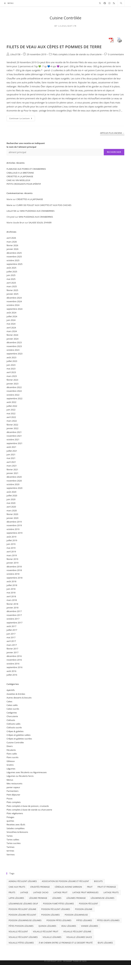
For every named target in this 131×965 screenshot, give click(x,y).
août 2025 (11, 267)
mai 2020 (11, 503)
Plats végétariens (15, 813)
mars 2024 (12, 331)
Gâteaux (11, 761)
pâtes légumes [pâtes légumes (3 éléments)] (84, 920)
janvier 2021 (12, 473)
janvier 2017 (12, 652)
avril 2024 (11, 327)
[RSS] (114, 3)
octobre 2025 (13, 260)
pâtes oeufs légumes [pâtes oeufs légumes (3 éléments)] (108, 920)
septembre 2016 (14, 667)
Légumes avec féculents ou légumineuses (27, 772)
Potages (10, 817)
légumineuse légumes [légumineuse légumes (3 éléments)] (102, 898)
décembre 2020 (14, 476)
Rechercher (114, 152)
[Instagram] (109, 3)
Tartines (10, 847)
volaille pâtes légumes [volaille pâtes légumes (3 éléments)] (21, 942)
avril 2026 (11, 237)
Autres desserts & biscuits (19, 697)
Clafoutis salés (13, 723)
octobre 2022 (13, 394)
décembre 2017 (14, 611)
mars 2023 (12, 376)
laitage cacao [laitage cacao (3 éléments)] (41, 892)
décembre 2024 (14, 297)
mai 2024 (11, 323)
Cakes (9, 701)
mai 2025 (11, 279)
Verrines (11, 854)
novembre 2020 (14, 480)
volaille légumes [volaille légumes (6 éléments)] (52, 937)
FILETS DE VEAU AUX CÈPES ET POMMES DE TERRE (54, 46)
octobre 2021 (13, 439)
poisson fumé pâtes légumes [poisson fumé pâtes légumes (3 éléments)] (58, 903)
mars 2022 (12, 420)
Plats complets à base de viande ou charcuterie (77, 54)
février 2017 (12, 648)
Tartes (10, 835)
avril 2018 (11, 596)
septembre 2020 (14, 488)
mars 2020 (12, 510)
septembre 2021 (14, 443)
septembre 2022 (14, 398)
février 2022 (12, 424)
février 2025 (12, 290)
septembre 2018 (14, 577)
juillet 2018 (12, 585)
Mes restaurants (14, 783)
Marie (9, 205)
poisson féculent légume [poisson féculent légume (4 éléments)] (22, 909)
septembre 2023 (14, 353)
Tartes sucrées (14, 843)
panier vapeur (13, 787)
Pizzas (9, 798)
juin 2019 (11, 544)
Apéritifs (11, 690)
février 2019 (12, 559)
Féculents (11, 750)
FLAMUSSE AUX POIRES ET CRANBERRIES (26, 168)
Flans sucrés (12, 757)
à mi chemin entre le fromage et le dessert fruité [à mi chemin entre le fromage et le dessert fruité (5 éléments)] (66, 942)
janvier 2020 (12, 518)
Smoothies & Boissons (17, 832)
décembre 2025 (14, 252)
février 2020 (12, 514)
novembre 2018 (14, 570)
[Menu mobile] (9, 3)
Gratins (10, 764)
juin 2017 (11, 633)
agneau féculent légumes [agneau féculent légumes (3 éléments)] (23, 881)
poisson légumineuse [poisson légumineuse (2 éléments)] (76, 914)
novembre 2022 (14, 391)
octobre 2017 (13, 618)
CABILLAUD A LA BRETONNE (20, 172)
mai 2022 (11, 413)
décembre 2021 (14, 432)
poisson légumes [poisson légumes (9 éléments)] (50, 914)
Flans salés (12, 753)
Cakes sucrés (13, 708)
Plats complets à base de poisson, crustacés (28, 806)
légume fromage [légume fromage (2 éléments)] (38, 898)
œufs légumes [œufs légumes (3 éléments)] (105, 942)
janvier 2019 (12, 562)
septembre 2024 (14, 308)
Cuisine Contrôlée (65, 17)
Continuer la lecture (22, 119)
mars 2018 (12, 600)
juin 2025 (11, 275)
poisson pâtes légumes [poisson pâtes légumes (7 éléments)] (58, 920)
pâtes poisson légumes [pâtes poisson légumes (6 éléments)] (21, 926)
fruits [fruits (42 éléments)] (12, 892)
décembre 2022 (14, 387)
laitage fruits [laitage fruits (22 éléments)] (111, 892)
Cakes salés (12, 705)
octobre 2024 (13, 305)
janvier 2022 (12, 428)
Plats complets (14, 802)
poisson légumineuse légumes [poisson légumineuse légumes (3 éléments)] (25, 920)
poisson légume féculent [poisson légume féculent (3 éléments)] (22, 914)
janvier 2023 (12, 383)
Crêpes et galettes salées (18, 735)
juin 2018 (11, 588)
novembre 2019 (14, 525)
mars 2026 (12, 241)
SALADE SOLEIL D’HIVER (40, 222)
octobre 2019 (13, 529)
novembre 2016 (14, 659)
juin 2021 (11, 454)
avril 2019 (11, 551)
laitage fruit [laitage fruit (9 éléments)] (60, 892)
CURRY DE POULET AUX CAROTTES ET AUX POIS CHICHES (43, 205)
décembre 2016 (14, 656)
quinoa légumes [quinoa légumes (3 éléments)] (47, 926)
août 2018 (11, 581)
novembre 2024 (14, 301)
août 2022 (11, 402)
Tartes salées (13, 839)
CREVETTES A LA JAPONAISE (20, 176)
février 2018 (12, 603)
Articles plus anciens (112, 133)
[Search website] (121, 3)
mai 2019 (11, 547)
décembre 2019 (14, 521)
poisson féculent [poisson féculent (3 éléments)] (88, 903)
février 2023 (12, 379)
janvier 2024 (12, 338)
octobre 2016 (13, 663)
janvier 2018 (12, 607)
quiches (10, 820)
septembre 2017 (14, 622)
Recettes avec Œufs (16, 824)
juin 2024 (11, 320)
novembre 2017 (14, 615)
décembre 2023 (14, 342)
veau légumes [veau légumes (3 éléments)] (68, 926)
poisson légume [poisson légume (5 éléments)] (83, 909)
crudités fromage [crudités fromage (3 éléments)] (40, 887)
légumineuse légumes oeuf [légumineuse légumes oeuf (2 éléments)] (23, 903)
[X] (100, 3)
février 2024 (12, 334)
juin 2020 (11, 499)
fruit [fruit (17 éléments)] (89, 887)
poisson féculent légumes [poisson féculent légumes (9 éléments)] (55, 909)
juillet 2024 (12, 316)
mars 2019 (12, 555)
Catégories (12, 712)
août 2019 (11, 536)
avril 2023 (11, 372)
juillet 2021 (12, 450)
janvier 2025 (12, 293)
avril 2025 (11, 282)
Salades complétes (16, 828)
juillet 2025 (12, 271)
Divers (10, 746)
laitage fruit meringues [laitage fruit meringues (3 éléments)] (86, 892)
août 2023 (11, 357)
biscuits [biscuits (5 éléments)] (98, 881)
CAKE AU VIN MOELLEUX (18, 180)
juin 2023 (11, 364)
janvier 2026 (12, 249)
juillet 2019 (12, 540)
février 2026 (12, 245)
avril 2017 (11, 641)
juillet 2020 (12, 495)
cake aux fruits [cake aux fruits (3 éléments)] (17, 887)
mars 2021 (12, 465)
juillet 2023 (12, 361)
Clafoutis (11, 720)
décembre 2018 (14, 566)
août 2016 (11, 671)
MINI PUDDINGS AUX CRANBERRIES (37, 210)
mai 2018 (11, 592)
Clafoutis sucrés (14, 727)
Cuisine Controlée (15, 742)
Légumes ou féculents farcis (20, 776)
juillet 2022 (12, 406)
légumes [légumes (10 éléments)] (56, 898)
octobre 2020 (13, 484)
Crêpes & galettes (15, 731)
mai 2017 (11, 637)
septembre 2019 (14, 532)
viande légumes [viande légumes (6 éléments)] (89, 926)
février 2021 (12, 469)
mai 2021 (11, 458)
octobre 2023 (13, 349)
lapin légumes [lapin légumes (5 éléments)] (16, 898)
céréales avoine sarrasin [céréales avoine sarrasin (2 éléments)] (68, 887)
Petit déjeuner (13, 794)
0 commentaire (116, 54)
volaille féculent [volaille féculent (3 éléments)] (18, 931)
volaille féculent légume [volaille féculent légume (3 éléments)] (77, 931)
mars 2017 (12, 644)
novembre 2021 (14, 435)
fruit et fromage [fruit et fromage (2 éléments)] (107, 887)
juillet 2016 (12, 674)
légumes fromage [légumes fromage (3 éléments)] (76, 898)
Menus (10, 779)
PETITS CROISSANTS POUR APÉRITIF (24, 183)
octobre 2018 (13, 573)
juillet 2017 (12, 629)
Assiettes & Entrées (16, 694)
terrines (10, 850)
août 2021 (11, 447)
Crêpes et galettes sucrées (19, 738)
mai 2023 (11, 368)
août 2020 (11, 491)
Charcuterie (12, 716)
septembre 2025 (14, 264)
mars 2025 (12, 286)
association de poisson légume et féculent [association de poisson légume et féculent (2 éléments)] (65, 881)
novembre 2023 (14, 346)
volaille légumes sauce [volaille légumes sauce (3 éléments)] (79, 937)
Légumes (11, 768)
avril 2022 (11, 417)
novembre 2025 (14, 256)
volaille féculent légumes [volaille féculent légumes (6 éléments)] (23, 937)
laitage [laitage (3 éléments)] (24, 892)
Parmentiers (12, 791)
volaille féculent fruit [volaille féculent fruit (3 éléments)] (45, 931)
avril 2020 (11, 506)
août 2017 (11, 626)
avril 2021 (11, 462)
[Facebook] (104, 3)
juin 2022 (11, 409)
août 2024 (11, 312)
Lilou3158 (15, 54)
